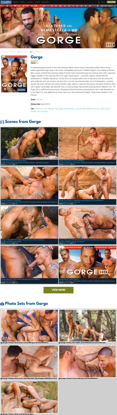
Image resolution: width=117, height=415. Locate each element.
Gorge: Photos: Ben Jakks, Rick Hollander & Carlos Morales (82, 343)
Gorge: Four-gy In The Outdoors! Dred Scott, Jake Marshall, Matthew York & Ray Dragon (87, 240)
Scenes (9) (23, 52)
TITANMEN (15, 2)
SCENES (31, 2)
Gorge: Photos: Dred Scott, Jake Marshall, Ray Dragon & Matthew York (29, 378)
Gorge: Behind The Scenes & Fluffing (71, 161)
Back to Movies (8, 52)
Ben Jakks (101, 109)
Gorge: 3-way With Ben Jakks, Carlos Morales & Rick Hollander (23, 240)
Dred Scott (38, 109)
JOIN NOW (111, 2)
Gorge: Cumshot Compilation (11, 200)
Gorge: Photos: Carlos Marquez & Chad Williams (78, 378)
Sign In (103, 2)
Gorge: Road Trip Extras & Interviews (14, 161)
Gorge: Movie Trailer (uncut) (69, 279)
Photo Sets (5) (36, 52)
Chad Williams (69, 109)
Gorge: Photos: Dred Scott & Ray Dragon (17, 414)
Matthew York (91, 109)
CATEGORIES (45, 2)
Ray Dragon (59, 109)
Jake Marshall (80, 109)
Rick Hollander (42, 111)
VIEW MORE (58, 290)
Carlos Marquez (48, 109)
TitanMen (39, 99)
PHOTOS (37, 2)
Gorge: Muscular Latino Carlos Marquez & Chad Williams (20, 279)
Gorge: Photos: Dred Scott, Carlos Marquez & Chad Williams (24, 343)
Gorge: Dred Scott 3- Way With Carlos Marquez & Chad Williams (81, 200)
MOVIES (24, 2)
